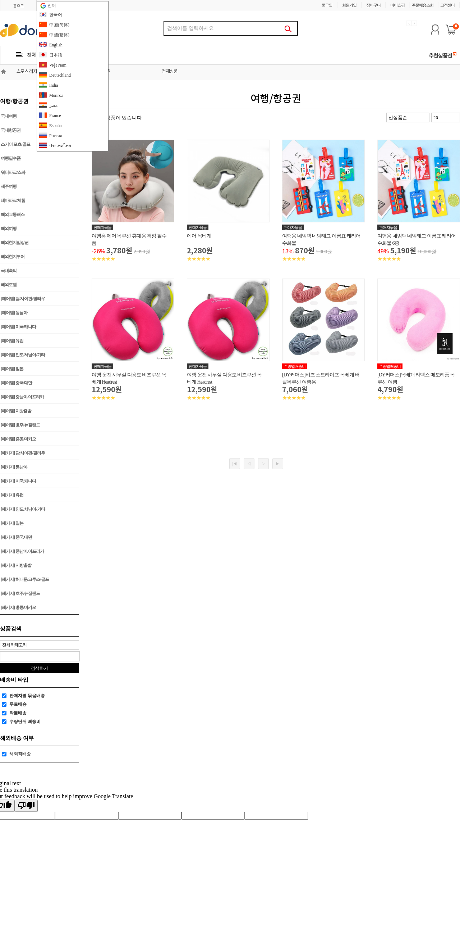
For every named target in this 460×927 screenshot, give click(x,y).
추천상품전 (443, 55)
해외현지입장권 (14, 242)
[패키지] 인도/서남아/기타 (23, 509)
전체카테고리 (36, 55)
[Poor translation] (26, 806)
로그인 (327, 5)
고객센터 (447, 5)
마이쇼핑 (397, 5)
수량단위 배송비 (25, 721)
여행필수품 (10, 158)
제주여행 (9, 186)
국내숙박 (9, 270)
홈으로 (18, 5)
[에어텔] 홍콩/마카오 (18, 439)
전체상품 (170, 71)
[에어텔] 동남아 (14, 312)
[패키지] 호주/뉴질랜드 (20, 593)
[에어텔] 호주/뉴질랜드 (20, 425)
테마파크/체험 (13, 200)
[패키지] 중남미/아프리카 (22, 551)
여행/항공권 (99, 71)
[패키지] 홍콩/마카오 (18, 607)
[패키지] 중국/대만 (16, 537)
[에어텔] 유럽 (12, 340)
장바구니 (373, 5)
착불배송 (18, 712)
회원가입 (349, 5)
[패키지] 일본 (12, 523)
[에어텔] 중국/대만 (16, 382)
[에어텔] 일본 (12, 368)
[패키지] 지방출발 (16, 565)
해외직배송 (20, 753)
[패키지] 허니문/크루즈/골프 (25, 579)
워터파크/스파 (13, 172)
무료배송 (18, 704)
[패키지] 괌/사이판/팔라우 (23, 453)
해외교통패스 (12, 214)
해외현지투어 (12, 256)
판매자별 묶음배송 (27, 695)
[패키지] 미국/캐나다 (18, 481)
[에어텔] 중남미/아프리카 (22, 396)
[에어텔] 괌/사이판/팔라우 (23, 298)
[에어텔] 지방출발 (16, 410)
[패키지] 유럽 (12, 495)
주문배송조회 (422, 5)
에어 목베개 (199, 236)
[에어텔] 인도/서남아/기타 (23, 354)
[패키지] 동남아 (14, 467)
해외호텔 (9, 284)
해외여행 (9, 228)
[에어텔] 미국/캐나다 (18, 326)
